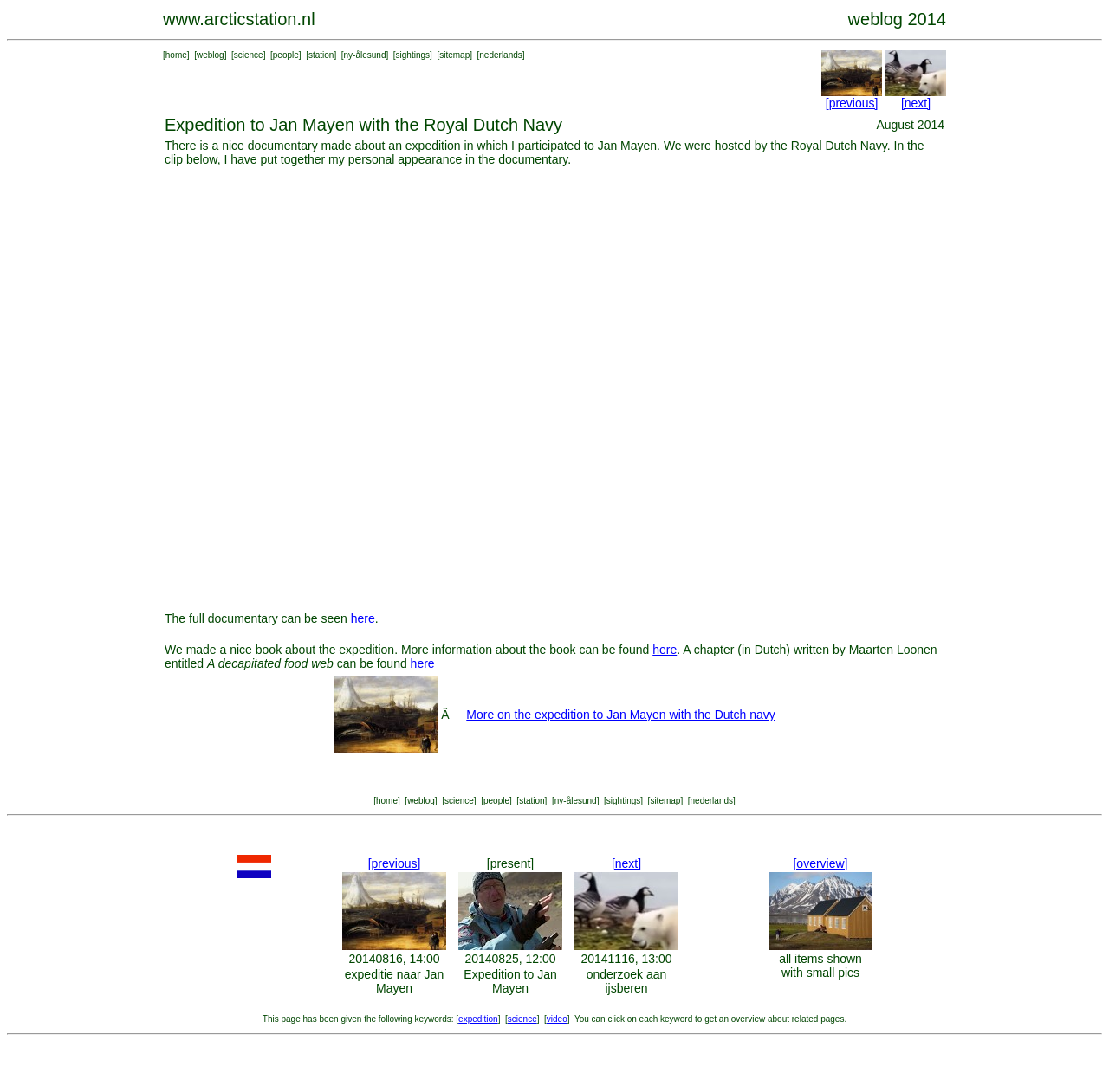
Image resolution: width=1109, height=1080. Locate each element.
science (248, 55)
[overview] (820, 863)
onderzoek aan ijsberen (627, 981)
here (363, 618)
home (176, 55)
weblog (210, 55)
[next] (916, 103)
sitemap (454, 55)
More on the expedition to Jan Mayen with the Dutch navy (620, 714)
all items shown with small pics (820, 966)
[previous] (852, 103)
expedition (478, 1019)
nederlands (500, 55)
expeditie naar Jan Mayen (394, 981)
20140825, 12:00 (509, 959)
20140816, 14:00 (393, 959)
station (321, 55)
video (557, 1019)
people (286, 55)
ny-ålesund (365, 55)
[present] (510, 863)
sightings (413, 55)
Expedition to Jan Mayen (510, 981)
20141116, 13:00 (625, 959)
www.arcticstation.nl (239, 19)
